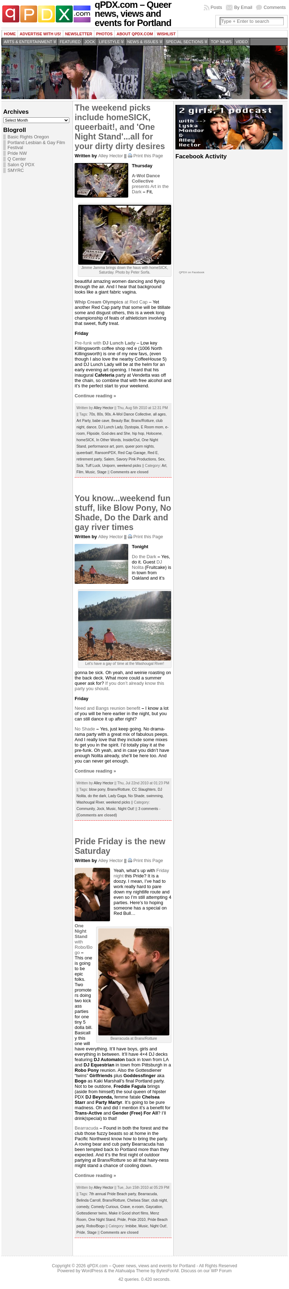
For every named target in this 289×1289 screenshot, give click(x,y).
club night (159, 1200)
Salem (109, 459)
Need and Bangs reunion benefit (107, 708)
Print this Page (148, 155)
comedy (82, 1207)
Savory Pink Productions (136, 459)
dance (91, 427)
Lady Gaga (117, 796)
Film (79, 472)
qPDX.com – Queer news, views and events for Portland (141, 1265)
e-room (138, 1207)
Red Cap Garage (131, 453)
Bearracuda (86, 1128)
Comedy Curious (104, 1207)
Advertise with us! (40, 34)
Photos (104, 34)
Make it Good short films (128, 1213)
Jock (90, 42)
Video (241, 42)
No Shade (85, 729)
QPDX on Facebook (191, 272)
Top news (221, 42)
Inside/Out (131, 440)
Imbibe (130, 1226)
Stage (101, 472)
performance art (101, 446)
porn (119, 446)
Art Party (83, 421)
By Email (243, 7)
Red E (153, 453)
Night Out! (126, 809)
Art (163, 466)
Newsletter (78, 34)
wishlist (166, 34)
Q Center (17, 159)
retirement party (89, 459)
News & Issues (142, 42)
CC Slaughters (144, 789)
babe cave (101, 421)
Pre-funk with (106, 343)
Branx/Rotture (142, 421)
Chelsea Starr (138, 1200)
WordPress (92, 1270)
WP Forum (221, 1270)
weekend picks (129, 466)
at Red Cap (111, 302)
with (81, 933)
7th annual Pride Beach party (112, 1194)
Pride (121, 1220)
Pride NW (17, 153)
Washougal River (90, 802)
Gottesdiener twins (91, 1213)
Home (10, 34)
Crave (125, 1207)
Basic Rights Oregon (28, 136)
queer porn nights (139, 446)
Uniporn (108, 466)
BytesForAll (167, 1270)
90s (108, 414)
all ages (159, 414)
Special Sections (184, 42)
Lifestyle (109, 42)
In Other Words (108, 440)
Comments (275, 7)
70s (92, 414)
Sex (161, 459)
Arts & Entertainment (28, 42)
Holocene (153, 433)
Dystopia (132, 427)
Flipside (93, 433)
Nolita (138, 567)
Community (85, 809)
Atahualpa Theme (132, 1270)
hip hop (138, 433)
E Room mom (152, 427)
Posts (216, 7)
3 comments (148, 809)
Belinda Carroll (88, 1200)
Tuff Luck (92, 466)
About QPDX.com (134, 34)
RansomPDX (105, 453)
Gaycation (154, 1207)
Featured (70, 42)
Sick (79, 466)
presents (146, 181)
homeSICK (85, 440)
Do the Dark (144, 556)
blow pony (97, 789)
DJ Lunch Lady (111, 427)
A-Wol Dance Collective (132, 414)
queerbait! (84, 453)
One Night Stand (101, 1220)
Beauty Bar (120, 421)
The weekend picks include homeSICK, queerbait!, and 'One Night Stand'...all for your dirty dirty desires (120, 127)
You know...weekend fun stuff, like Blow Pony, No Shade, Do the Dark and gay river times (123, 513)
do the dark (97, 796)
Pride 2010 (137, 1220)
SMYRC (16, 170)
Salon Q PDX (21, 164)
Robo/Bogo (95, 1226)
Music (90, 472)
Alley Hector (110, 155)
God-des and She (115, 433)
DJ (159, 562)
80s (100, 414)
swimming (154, 796)
